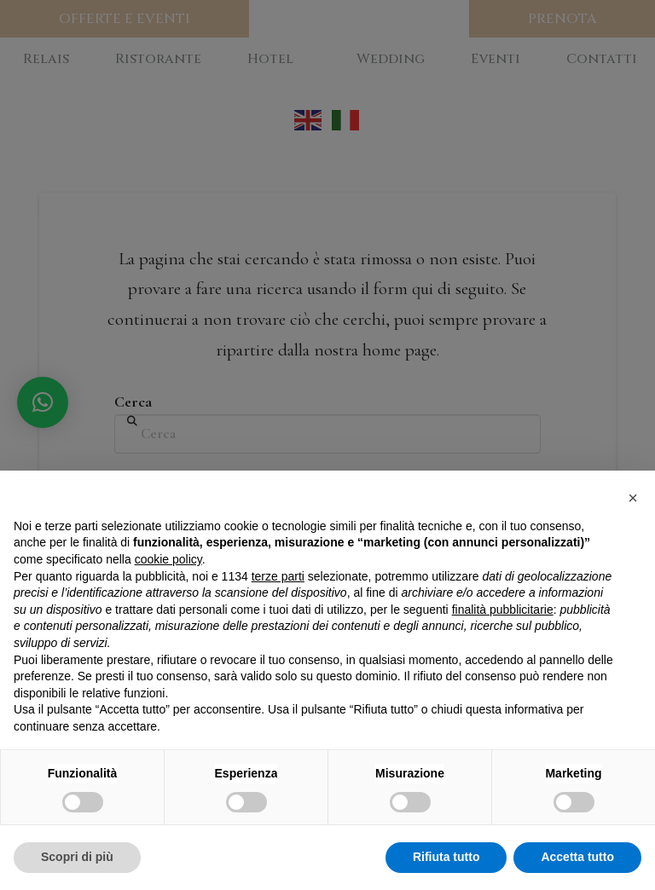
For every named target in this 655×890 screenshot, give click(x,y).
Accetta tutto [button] (577, 857)
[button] (632, 497)
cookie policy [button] (168, 559)
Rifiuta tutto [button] (446, 857)
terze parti (278, 576)
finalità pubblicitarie (503, 609)
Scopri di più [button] (77, 857)
